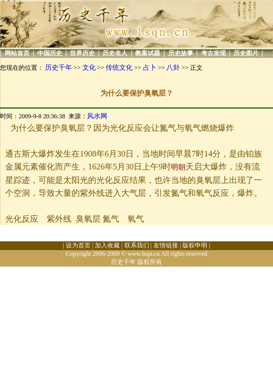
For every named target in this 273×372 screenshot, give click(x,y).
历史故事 (180, 53)
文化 (89, 67)
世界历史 (82, 53)
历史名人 (115, 53)
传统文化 (119, 67)
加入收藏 (107, 245)
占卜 (149, 67)
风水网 (97, 116)
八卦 (173, 67)
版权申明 (194, 245)
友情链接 (165, 245)
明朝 (178, 167)
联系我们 (136, 245)
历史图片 (246, 53)
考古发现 (213, 53)
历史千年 (58, 67)
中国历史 (49, 53)
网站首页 (17, 53)
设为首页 (78, 245)
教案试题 (147, 53)
